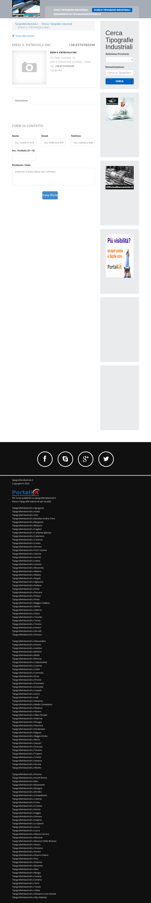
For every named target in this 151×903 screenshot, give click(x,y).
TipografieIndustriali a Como (26, 802)
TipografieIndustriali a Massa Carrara (30, 833)
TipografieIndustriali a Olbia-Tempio (29, 714)
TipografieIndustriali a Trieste (26, 757)
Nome (15, 136)
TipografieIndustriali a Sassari (26, 743)
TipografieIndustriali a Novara (26, 711)
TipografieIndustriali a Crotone (27, 805)
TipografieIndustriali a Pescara (27, 592)
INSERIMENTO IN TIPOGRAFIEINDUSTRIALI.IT (77, 14)
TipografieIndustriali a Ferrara (27, 546)
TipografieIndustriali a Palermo (27, 718)
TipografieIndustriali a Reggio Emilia (29, 736)
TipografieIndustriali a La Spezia (28, 823)
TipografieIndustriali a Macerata (28, 567)
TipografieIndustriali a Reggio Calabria (31, 602)
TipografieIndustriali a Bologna (27, 788)
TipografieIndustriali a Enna (25, 676)
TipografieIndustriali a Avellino (27, 648)
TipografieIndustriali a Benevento (28, 784)
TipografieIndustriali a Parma (26, 851)
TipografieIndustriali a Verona (26, 764)
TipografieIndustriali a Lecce (26, 693)
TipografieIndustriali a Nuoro (26, 844)
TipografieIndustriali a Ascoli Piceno (29, 777)
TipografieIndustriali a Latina (26, 560)
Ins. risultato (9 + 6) (23, 150)
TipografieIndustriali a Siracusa (27, 746)
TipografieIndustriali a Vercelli (26, 631)
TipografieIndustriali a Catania (27, 798)
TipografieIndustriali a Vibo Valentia (29, 897)
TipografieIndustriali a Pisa (25, 858)
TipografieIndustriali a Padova (26, 585)
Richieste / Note (21, 165)
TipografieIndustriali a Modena (27, 707)
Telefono (76, 136)
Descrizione (21, 100)
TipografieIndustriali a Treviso (26, 624)
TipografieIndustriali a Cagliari (27, 529)
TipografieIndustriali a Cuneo (26, 543)
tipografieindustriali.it (22, 479)
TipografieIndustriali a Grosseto (27, 686)
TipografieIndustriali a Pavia (25, 588)
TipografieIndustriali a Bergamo (27, 522)
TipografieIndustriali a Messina (27, 837)
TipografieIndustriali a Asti (25, 514)
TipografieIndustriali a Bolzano (27, 525)
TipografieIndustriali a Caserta (27, 665)
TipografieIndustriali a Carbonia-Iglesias (31, 532)
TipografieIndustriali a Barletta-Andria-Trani (33, 518)
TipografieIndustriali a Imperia (27, 819)
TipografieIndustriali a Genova (27, 816)
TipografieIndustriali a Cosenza (27, 539)
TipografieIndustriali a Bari (25, 781)
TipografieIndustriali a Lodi (25, 697)
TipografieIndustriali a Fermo (26, 809)
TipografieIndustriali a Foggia (26, 812)
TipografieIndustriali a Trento (26, 886)
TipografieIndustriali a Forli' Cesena (29, 550)
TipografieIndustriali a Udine (26, 890)
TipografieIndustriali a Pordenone (28, 728)
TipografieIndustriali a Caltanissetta (29, 662)
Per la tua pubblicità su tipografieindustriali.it (34, 497)
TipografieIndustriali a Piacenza (27, 725)
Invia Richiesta (50, 195)
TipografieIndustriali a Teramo (27, 750)
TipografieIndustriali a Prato (25, 599)
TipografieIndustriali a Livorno (26, 564)
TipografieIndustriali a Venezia (27, 760)
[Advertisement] (128, 324)
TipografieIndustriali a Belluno (27, 651)
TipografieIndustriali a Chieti (26, 669)
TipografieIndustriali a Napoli (26, 578)
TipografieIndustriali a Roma (26, 739)
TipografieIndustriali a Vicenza (27, 634)
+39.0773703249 (82, 45)
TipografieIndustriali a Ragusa (26, 732)
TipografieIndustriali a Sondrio (27, 879)
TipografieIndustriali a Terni (25, 883)
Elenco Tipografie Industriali (57, 24)
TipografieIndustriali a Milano (26, 574)
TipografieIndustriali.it (26, 24)
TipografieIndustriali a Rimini (26, 606)
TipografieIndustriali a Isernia (26, 557)
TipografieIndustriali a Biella (26, 655)
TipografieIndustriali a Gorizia (26, 553)
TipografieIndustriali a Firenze (26, 679)
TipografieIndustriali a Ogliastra (27, 581)
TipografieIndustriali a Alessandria (29, 641)
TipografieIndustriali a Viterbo (26, 767)
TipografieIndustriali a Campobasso (29, 795)
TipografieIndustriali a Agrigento (28, 507)
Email (44, 136)
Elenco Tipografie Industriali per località (31, 501)
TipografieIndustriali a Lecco (26, 826)
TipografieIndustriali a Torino (26, 620)
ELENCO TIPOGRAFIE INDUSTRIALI (112, 9)
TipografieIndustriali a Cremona (27, 672)
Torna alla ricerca (23, 35)
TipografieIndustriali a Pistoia (26, 595)
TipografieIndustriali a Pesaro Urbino (30, 855)
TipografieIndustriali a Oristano (27, 848)
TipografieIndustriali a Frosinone (28, 683)
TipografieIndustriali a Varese (26, 627)
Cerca (120, 81)
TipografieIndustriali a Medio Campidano (32, 704)
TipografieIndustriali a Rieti (25, 869)
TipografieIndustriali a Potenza (27, 862)
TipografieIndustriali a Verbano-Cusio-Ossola (34, 893)
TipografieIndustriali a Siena (26, 613)
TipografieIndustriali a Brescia (27, 658)
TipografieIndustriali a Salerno (27, 609)
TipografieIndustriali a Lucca (26, 830)
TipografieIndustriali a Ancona (27, 774)
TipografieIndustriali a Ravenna (27, 865)
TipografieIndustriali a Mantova (27, 700)
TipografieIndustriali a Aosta (26, 511)
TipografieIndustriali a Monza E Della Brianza (34, 841)
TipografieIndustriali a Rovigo (26, 872)
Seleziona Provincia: (118, 54)
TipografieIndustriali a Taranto (27, 616)
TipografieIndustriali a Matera (26, 571)
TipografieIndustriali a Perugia (27, 721)
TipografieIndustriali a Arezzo (26, 644)
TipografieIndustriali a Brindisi (27, 791)
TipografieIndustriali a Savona (26, 876)
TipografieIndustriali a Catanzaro (28, 536)
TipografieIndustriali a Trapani (27, 753)
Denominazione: (115, 67)
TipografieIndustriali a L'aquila (27, 690)
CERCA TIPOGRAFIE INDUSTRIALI (71, 9)
